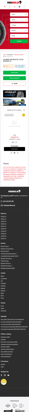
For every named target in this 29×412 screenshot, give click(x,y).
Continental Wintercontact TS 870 (9, 256)
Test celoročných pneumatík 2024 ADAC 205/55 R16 (14, 326)
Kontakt (3, 364)
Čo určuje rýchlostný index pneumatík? (11, 324)
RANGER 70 (15, 174)
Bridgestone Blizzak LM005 (8, 268)
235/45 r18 (3, 228)
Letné (2, 306)
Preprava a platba (5, 346)
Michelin (3, 290)
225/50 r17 (3, 238)
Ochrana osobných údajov (7, 349)
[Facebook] (1, 375)
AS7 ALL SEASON (10, 169)
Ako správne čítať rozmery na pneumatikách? (12, 319)
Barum (2, 276)
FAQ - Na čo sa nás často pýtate (9, 342)
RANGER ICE (20, 171)
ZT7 (4, 169)
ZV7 (4, 167)
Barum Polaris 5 (5, 246)
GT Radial (3, 283)
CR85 (6, 178)
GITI (2, 281)
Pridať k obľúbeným (11, 153)
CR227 (15, 176)
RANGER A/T (21, 174)
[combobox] (19, 14)
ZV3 (25, 167)
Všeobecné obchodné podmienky (9, 344)
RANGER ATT (6, 172)
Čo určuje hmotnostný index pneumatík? (11, 322)
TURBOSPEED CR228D (9, 180)
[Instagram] (4, 375)
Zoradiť (15, 83)
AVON (4, 56)
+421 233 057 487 (8, 201)
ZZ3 (11, 167)
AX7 (16, 171)
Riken (2, 295)
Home (4, 54)
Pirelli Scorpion (5, 261)
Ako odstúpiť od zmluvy (7, 351)
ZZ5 (22, 167)
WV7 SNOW (16, 167)
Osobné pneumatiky (18, 54)
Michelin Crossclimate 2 (7, 248)
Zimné (2, 308)
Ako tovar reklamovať (6, 354)
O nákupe (3, 339)
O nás (2, 367)
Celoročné (3, 310)
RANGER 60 (11, 178)
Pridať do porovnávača (14, 153)
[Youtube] (8, 375)
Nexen (2, 293)
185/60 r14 (3, 233)
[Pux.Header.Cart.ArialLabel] (14, 6)
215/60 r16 (3, 231)
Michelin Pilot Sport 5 (6, 265)
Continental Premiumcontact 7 (9, 253)
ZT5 (9, 167)
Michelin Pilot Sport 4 (6, 258)
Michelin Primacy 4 (6, 263)
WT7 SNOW (11, 171)
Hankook (3, 286)
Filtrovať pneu (14, 72)
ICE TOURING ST (19, 169)
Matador (3, 288)
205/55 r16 (3, 216)
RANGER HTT (13, 172)
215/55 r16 (3, 236)
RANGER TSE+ (18, 178)
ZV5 (6, 167)
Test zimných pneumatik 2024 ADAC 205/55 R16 (13, 329)
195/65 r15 (3, 221)
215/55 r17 (3, 226)
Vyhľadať (19, 41)
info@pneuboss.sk (9, 205)
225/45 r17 (3, 219)
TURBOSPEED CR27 (8, 176)
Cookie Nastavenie (6, 356)
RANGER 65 (8, 174)
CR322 (19, 172)
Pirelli (2, 298)
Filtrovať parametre (14, 78)
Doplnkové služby (5, 337)
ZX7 (20, 167)
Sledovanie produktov (17, 153)
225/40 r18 (3, 224)
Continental (4, 278)
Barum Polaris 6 (5, 251)
